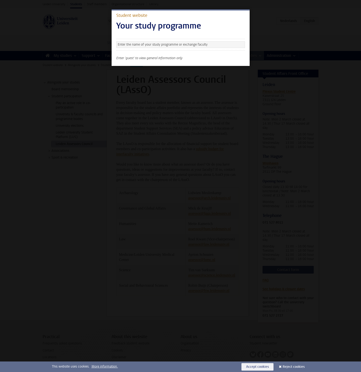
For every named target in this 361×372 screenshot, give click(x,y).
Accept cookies (257, 367)
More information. (104, 366)
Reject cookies (294, 367)
